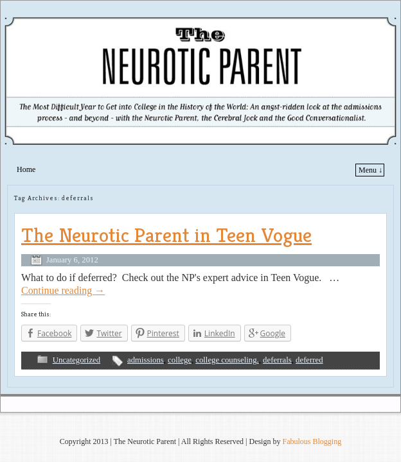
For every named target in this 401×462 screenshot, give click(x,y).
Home (26, 169)
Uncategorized (76, 359)
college (180, 359)
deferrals (277, 359)
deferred (309, 359)
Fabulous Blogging (311, 441)
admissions (145, 359)
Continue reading (63, 290)
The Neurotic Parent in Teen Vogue (166, 235)
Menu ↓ (370, 170)
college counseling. (226, 359)
